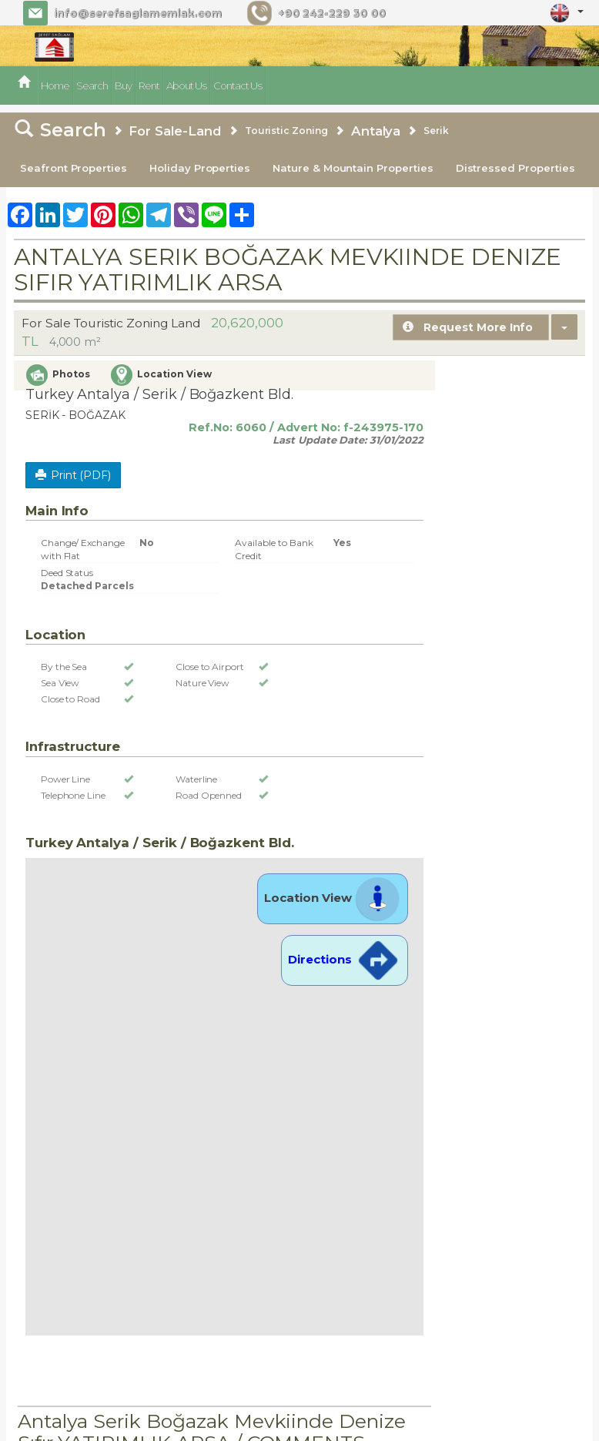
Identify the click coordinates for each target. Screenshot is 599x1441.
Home (55, 85)
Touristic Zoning (286, 130)
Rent (149, 85)
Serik (436, 130)
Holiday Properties (199, 168)
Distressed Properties (515, 168)
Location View (332, 897)
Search (92, 85)
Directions (344, 959)
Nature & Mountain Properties (353, 168)
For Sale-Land (175, 131)
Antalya (376, 131)
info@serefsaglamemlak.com (137, 13)
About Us (186, 85)
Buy (123, 85)
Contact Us (237, 85)
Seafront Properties (73, 168)
